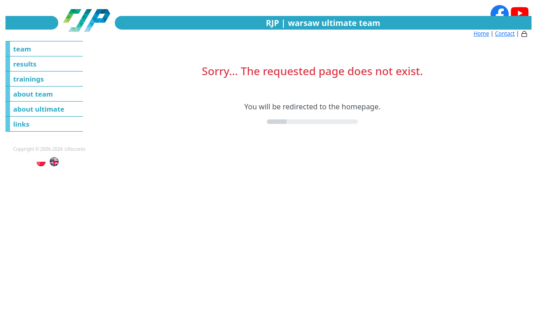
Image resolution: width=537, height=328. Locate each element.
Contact (505, 33)
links (21, 123)
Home (481, 33)
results (24, 63)
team (22, 48)
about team (33, 93)
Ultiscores (75, 149)
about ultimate (38, 108)
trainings (28, 78)
